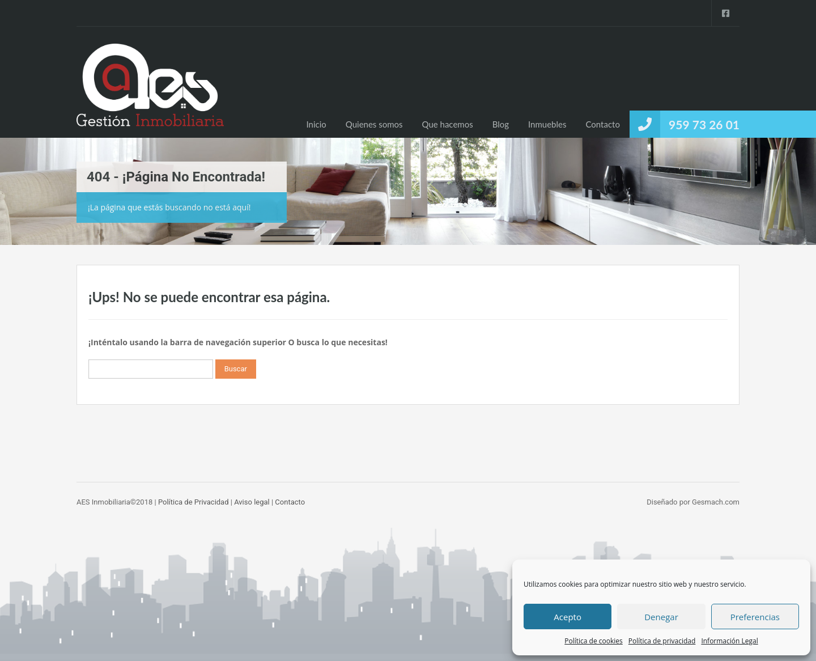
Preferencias (755, 616)
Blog (500, 124)
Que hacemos (447, 124)
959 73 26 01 (704, 124)
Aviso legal (252, 502)
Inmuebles (547, 124)
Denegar (661, 616)
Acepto (567, 616)
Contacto (602, 124)
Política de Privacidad (193, 502)
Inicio (316, 124)
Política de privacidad (662, 641)
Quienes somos (374, 124)
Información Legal (729, 641)
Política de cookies (593, 641)
